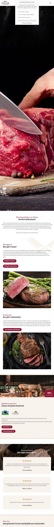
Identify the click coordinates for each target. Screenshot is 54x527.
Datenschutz (28, 7)
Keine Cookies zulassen (23, 17)
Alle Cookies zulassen (23, 11)
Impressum (34, 7)
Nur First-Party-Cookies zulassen (25, 14)
